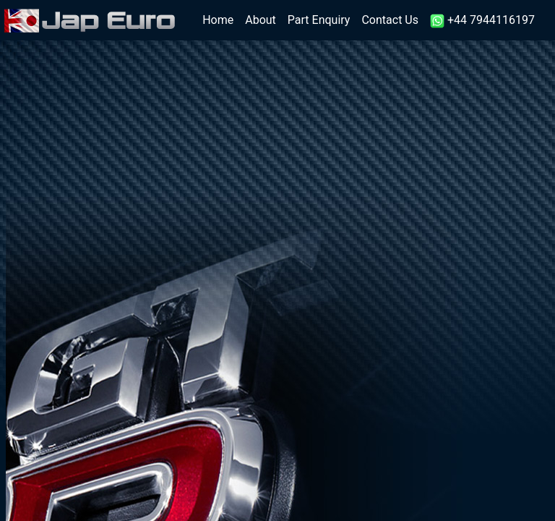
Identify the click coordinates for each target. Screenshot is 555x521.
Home (220, 19)
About (260, 20)
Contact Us (389, 20)
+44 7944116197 (482, 20)
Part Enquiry (319, 20)
